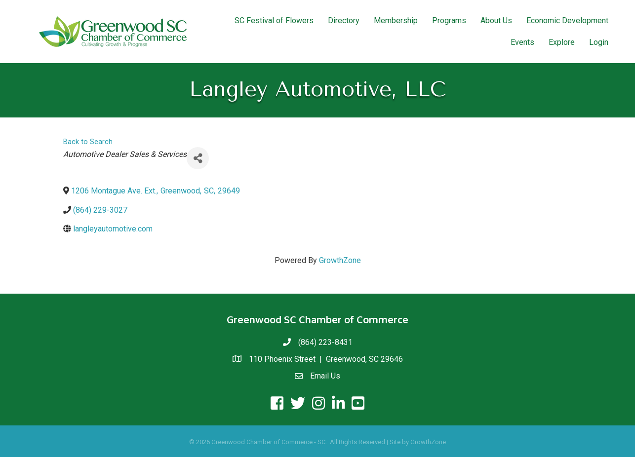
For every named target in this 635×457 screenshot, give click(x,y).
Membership (396, 20)
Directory (343, 20)
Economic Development (567, 20)
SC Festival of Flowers (274, 20)
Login (598, 42)
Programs (449, 20)
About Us (496, 20)
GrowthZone (340, 260)
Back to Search (88, 142)
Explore (562, 42)
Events (522, 42)
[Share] (198, 158)
